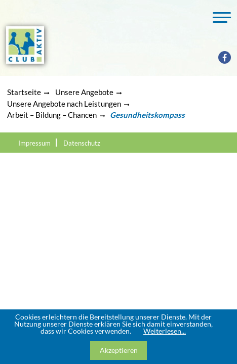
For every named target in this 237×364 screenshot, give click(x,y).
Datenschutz (81, 143)
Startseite (24, 92)
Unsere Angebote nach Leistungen (64, 103)
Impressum (34, 143)
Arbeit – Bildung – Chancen (52, 114)
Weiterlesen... (164, 331)
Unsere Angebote (84, 92)
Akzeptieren (119, 350)
